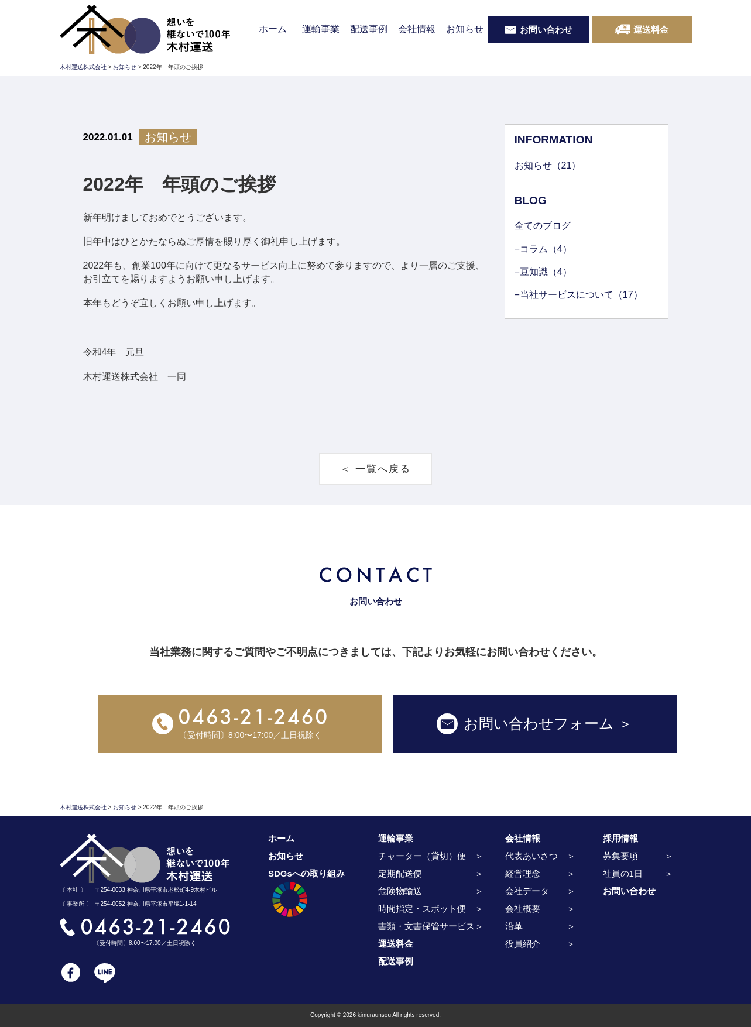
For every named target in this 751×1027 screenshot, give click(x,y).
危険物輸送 (400, 891)
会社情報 (416, 29)
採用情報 (620, 838)
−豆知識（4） (543, 272)
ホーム (273, 29)
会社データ (527, 891)
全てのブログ (543, 226)
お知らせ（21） (548, 165)
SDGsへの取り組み (306, 895)
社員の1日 (623, 873)
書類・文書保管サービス (426, 926)
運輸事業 (321, 29)
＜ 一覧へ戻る (375, 469)
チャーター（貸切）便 (422, 855)
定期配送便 (400, 873)
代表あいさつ (531, 855)
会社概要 (522, 908)
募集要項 (620, 855)
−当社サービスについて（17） (579, 295)
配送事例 (368, 29)
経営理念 (522, 873)
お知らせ (464, 29)
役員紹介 (522, 943)
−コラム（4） (543, 249)
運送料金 (395, 943)
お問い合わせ (629, 891)
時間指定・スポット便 (422, 908)
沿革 (514, 926)
